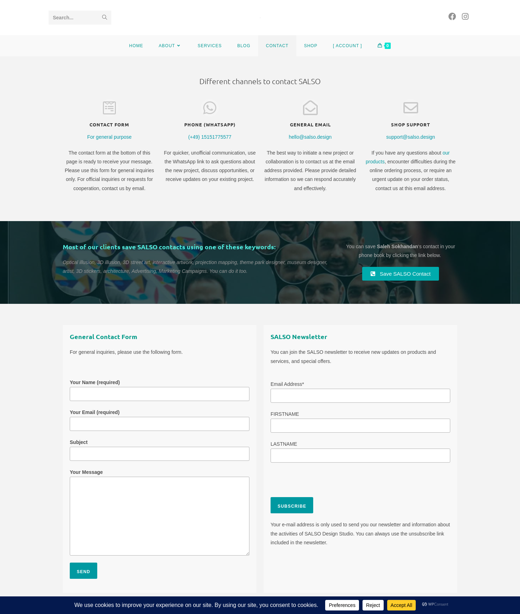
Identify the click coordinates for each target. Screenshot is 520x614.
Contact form (109, 124)
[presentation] (324, 483)
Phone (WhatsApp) (210, 124)
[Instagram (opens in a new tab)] (465, 17)
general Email (310, 124)
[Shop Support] (410, 108)
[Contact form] (109, 108)
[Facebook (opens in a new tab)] (452, 17)
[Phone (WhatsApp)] (209, 108)
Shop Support (410, 124)
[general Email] (310, 108)
